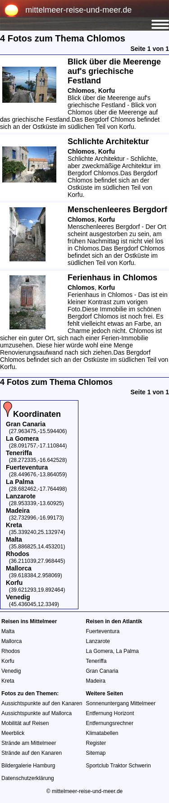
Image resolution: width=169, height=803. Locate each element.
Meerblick (12, 733)
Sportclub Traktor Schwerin (118, 765)
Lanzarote (98, 641)
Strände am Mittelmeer (28, 743)
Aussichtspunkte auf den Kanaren (41, 703)
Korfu (7, 661)
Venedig (11, 671)
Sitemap (96, 753)
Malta (7, 631)
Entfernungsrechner (109, 723)
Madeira (95, 681)
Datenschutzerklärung (27, 778)
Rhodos (10, 651)
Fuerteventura (103, 631)
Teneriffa (96, 661)
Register (96, 743)
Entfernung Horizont (110, 713)
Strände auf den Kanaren (31, 753)
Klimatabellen (102, 733)
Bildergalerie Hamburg (28, 765)
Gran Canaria (102, 671)
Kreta (7, 681)
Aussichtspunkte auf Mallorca (36, 713)
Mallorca (11, 641)
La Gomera (99, 651)
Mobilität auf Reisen (25, 723)
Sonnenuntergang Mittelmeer (121, 703)
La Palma (127, 651)
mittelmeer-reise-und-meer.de (78, 9)
